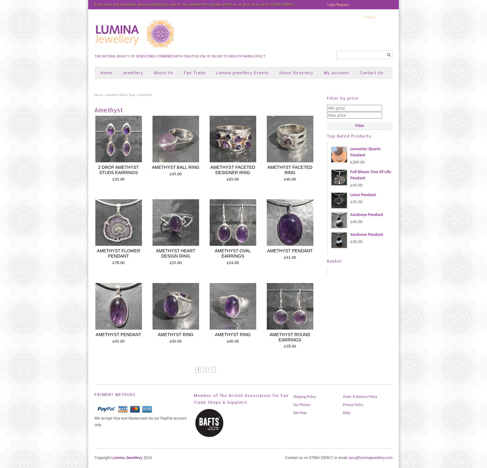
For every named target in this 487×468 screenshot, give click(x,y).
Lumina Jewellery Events (242, 72)
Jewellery (133, 72)
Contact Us (371, 72)
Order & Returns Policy (360, 396)
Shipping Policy (304, 396)
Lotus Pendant (353, 195)
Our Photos (301, 405)
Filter (359, 126)
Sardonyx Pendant (356, 215)
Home (107, 72)
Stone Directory (296, 72)
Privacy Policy (353, 405)
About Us (163, 72)
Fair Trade (195, 72)
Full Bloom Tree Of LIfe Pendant (360, 175)
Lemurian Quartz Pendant (355, 152)
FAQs (346, 413)
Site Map (300, 413)
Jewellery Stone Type (120, 94)
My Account (336, 72)
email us (230, 4)
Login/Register (338, 4)
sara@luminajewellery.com (370, 458)
